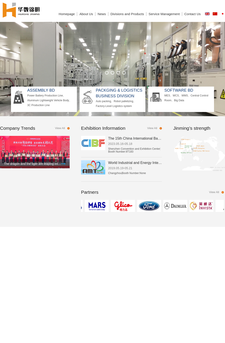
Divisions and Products (127, 14)
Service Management (164, 14)
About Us (86, 14)
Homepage (67, 14)
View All (60, 128)
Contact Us (192, 14)
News (102, 14)
